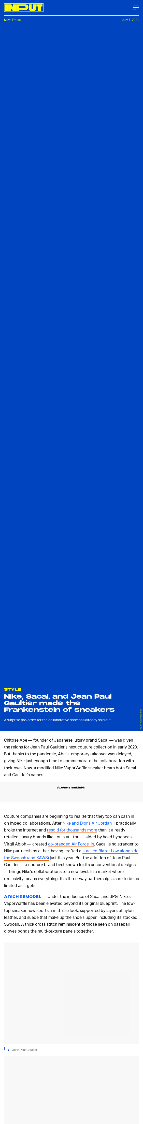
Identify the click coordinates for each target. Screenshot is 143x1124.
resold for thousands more (72, 829)
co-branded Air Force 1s (71, 844)
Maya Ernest (12, 20)
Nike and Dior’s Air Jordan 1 (89, 823)
